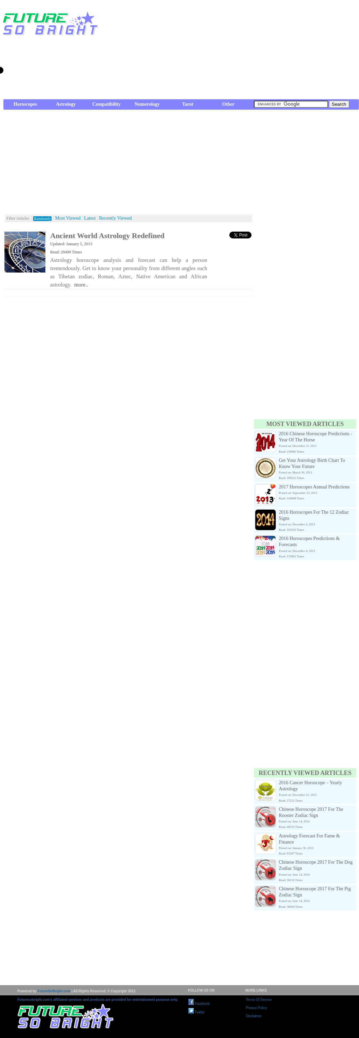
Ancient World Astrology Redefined (107, 235)
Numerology (147, 104)
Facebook (199, 1004)
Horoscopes (25, 104)
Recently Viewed (115, 218)
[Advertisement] (282, 51)
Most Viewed (68, 218)
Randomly (42, 218)
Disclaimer (254, 1016)
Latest (90, 218)
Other (228, 104)
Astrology (66, 104)
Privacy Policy (256, 1008)
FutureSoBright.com (54, 991)
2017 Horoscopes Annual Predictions (314, 486)
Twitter (196, 1012)
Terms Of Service (259, 1000)
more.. (81, 285)
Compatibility (106, 104)
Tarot (187, 104)
